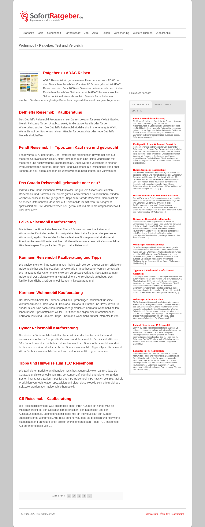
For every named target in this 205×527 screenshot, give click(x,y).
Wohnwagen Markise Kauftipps (148, 244)
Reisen (106, 32)
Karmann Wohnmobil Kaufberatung (51, 293)
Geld (40, 32)
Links (168, 104)
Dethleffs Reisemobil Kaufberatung (50, 112)
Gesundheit (54, 32)
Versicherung (121, 32)
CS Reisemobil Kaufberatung (45, 398)
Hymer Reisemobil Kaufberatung (48, 328)
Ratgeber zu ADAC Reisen (66, 73)
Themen (157, 104)
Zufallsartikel (163, 32)
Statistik (137, 111)
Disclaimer (178, 514)
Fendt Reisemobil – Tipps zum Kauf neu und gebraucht (68, 147)
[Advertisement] (63, 61)
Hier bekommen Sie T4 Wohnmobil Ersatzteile (155, 195)
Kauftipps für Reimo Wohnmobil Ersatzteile (154, 144)
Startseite (28, 32)
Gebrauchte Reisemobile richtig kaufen (152, 219)
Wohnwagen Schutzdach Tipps (148, 299)
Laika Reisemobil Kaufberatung (47, 222)
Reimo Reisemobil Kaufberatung (149, 118)
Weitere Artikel (141, 104)
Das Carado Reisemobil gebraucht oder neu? (59, 183)
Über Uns (165, 514)
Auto (95, 32)
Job (86, 32)
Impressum (152, 514)
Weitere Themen (142, 32)
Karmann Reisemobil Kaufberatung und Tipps (60, 257)
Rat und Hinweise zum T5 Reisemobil (151, 325)
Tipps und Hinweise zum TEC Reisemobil (56, 363)
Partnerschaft (72, 32)
